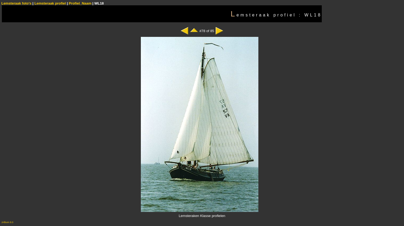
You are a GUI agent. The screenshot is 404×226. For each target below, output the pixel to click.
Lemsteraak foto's (16, 3)
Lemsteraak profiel (50, 3)
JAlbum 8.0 (7, 222)
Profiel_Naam (80, 3)
